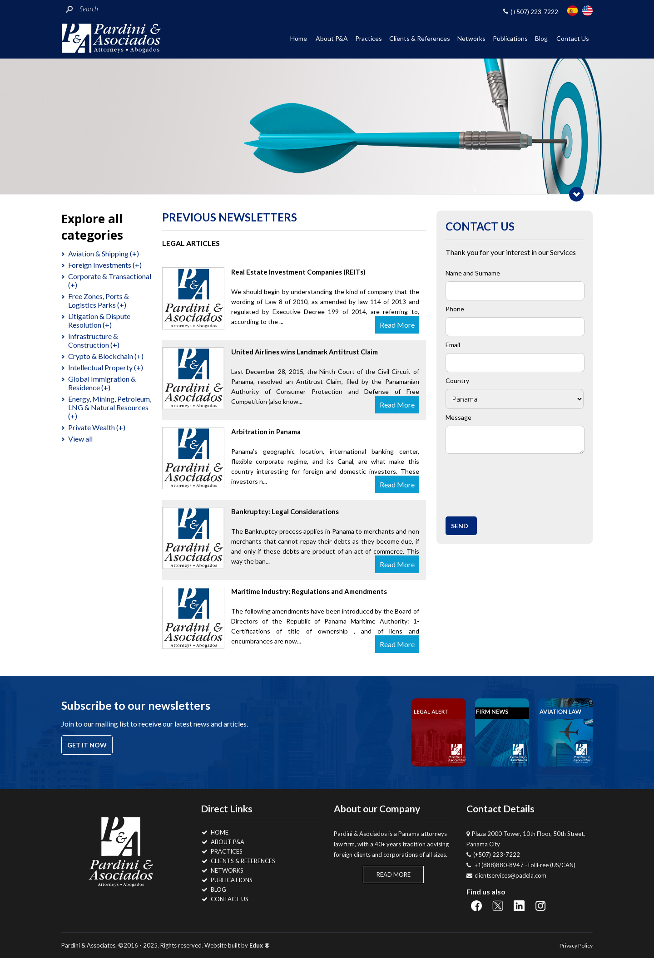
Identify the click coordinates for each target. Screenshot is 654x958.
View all (80, 438)
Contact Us (572, 38)
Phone (455, 309)
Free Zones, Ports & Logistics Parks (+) (98, 300)
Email (453, 345)
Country (457, 380)
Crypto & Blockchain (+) (106, 356)
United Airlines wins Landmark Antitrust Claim (304, 352)
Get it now (87, 745)
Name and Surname (473, 273)
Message (458, 417)
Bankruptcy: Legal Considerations (285, 511)
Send (459, 526)
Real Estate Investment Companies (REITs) (298, 272)
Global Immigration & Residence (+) (102, 383)
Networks (471, 38)
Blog (541, 38)
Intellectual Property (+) (105, 367)
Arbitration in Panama (266, 431)
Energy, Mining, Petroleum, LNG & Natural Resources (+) (109, 407)
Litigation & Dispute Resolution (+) (99, 320)
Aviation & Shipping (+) (103, 253)
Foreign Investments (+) (105, 264)
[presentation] (519, 482)
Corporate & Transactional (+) (109, 280)
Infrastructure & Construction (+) (93, 340)
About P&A (332, 38)
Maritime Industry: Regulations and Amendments (309, 591)
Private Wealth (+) (96, 427)
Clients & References (419, 38)
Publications (510, 38)
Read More (397, 324)
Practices (368, 38)
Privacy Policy (576, 945)
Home (298, 38)
